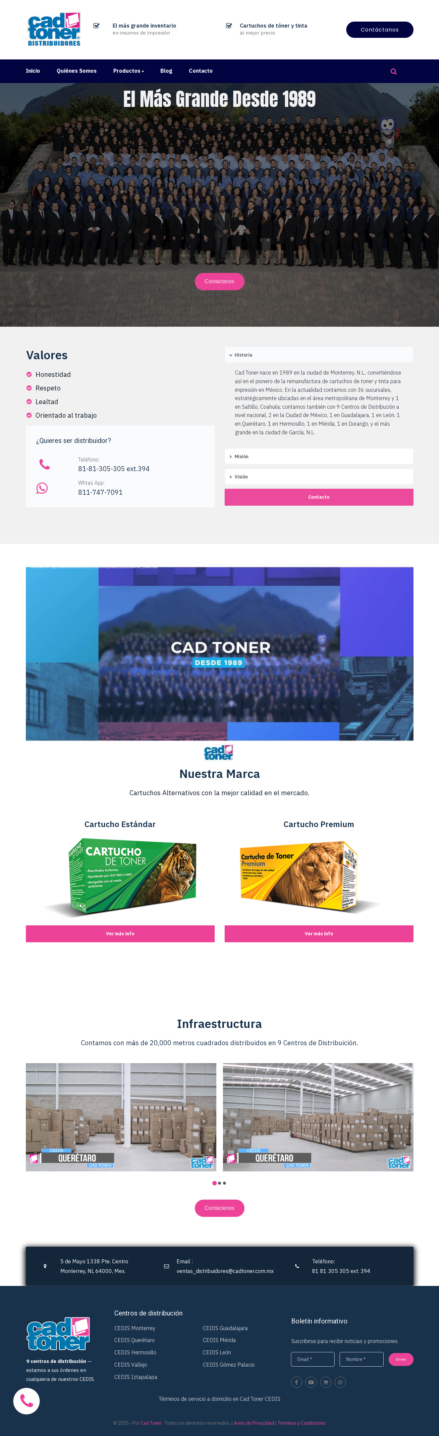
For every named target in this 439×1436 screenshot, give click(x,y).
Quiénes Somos (77, 70)
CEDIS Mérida (219, 1340)
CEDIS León (217, 1352)
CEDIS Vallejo (130, 1364)
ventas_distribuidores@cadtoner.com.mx (225, 1271)
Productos (128, 71)
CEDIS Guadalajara (225, 1328)
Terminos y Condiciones (302, 1423)
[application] (219, 566)
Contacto (201, 70)
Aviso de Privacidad (254, 1423)
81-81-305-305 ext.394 (114, 468)
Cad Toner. (151, 1423)
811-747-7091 (100, 492)
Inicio (33, 70)
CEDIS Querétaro (134, 1340)
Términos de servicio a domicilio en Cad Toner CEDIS (219, 1398)
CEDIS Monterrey (134, 1328)
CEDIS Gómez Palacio (229, 1364)
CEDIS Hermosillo (135, 1352)
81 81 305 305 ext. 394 (341, 1271)
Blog (166, 70)
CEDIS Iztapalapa (135, 1377)
